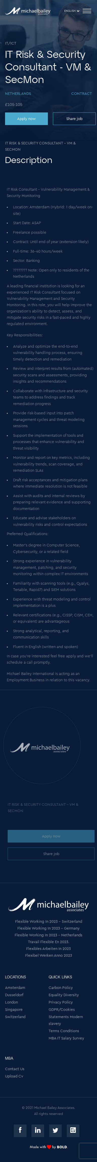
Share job (74, 119)
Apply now (26, 119)
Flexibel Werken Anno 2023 (48, 955)
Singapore (14, 1010)
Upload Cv (14, 1076)
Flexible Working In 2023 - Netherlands (48, 935)
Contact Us (14, 1069)
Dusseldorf (14, 995)
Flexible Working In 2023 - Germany (48, 928)
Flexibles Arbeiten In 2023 (48, 949)
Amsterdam (15, 988)
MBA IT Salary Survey (66, 1038)
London (11, 1002)
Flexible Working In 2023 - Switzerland (48, 922)
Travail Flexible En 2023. (48, 942)
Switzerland (15, 1017)
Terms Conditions (64, 1031)
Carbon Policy (61, 988)
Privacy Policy (61, 1002)
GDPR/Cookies (62, 1010)
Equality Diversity (64, 995)
